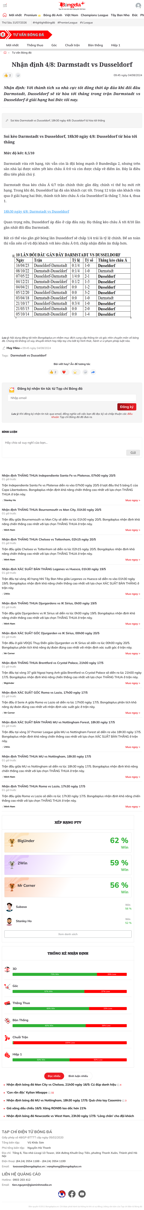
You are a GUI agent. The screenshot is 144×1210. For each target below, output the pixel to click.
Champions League (94, 15)
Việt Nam (71, 15)
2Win (22, 863)
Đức (135, 15)
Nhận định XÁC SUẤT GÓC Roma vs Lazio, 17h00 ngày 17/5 (45, 692)
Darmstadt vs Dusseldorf (28, 355)
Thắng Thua (21, 1003)
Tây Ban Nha (120, 15)
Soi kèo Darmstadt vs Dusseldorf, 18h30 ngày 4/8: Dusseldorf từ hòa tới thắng (58, 120)
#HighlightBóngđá (44, 22)
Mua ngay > (132, 500)
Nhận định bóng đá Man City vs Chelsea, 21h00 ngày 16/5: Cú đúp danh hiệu (64, 1085)
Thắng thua (32, 45)
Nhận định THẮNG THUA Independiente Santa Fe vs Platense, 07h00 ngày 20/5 (59, 475)
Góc (52, 45)
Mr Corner (26, 885)
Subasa (21, 907)
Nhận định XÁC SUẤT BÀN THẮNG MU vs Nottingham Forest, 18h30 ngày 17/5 (58, 722)
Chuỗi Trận (20, 1037)
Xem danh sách (68, 934)
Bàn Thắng (20, 1020)
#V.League (86, 22)
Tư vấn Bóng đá (22, 52)
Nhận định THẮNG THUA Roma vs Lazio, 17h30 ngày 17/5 (43, 786)
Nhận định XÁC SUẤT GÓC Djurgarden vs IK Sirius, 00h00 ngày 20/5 (50, 633)
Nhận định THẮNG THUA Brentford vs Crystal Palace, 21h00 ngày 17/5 (53, 663)
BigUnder (26, 840)
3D (15, 969)
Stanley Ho (24, 921)
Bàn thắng (93, 45)
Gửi (133, 452)
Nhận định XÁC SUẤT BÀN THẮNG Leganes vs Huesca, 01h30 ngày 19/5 (54, 569)
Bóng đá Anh (53, 15)
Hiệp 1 (113, 45)
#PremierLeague (67, 22)
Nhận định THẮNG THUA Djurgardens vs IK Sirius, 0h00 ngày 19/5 (49, 603)
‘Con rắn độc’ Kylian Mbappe (30, 1092)
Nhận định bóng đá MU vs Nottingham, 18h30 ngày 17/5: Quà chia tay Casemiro (67, 1100)
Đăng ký (127, 407)
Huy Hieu (13, 348)
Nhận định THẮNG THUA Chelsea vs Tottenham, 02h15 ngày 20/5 (49, 539)
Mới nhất (15, 15)
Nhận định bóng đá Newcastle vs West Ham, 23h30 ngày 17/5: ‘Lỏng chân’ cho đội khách (70, 1116)
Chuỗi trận (70, 45)
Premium (32, 15)
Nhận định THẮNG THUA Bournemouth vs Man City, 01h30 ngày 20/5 (51, 510)
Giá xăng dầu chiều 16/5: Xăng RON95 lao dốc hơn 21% (46, 1108)
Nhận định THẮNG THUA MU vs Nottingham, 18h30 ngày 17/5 (46, 756)
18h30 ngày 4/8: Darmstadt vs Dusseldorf (36, 211)
